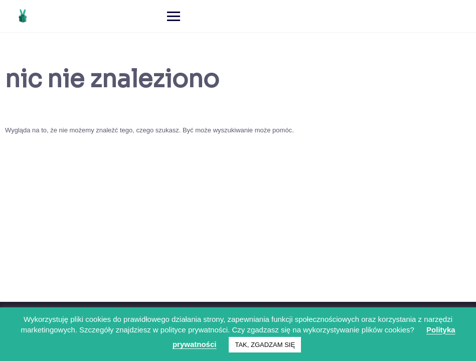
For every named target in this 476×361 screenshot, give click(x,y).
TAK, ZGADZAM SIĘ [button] (265, 344)
